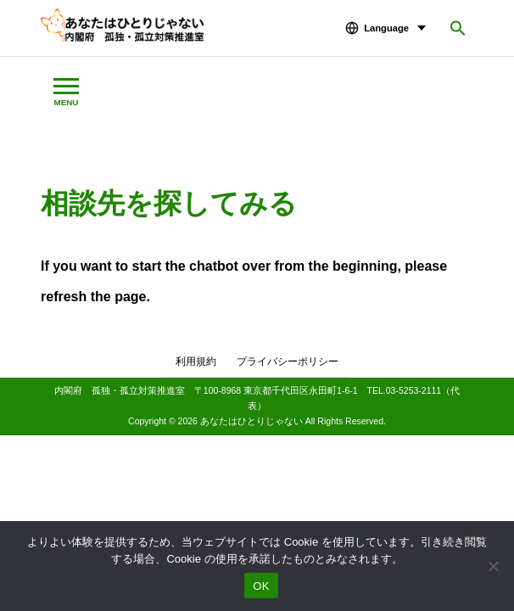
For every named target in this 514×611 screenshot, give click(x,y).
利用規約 (196, 361)
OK (261, 586)
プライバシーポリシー (287, 361)
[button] (458, 28)
